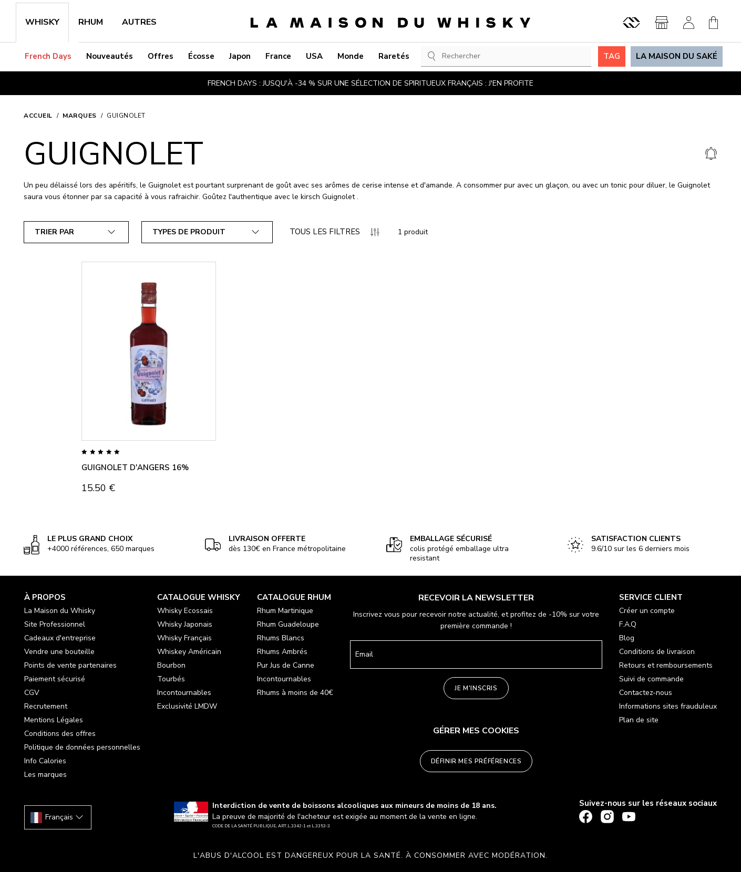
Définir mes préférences (476, 761)
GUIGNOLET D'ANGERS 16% (135, 467)
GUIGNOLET (126, 115)
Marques (80, 115)
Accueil (38, 115)
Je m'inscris (476, 688)
